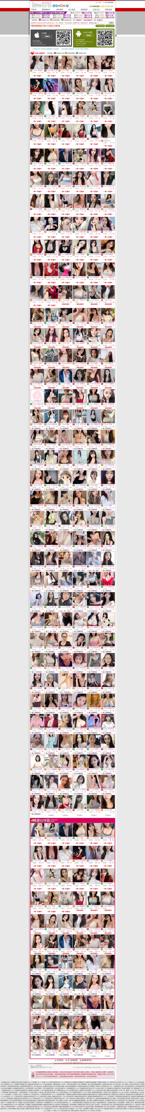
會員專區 (59, 9)
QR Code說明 (110, 26)
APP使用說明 (100, 26)
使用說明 (84, 9)
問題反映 (108, 9)
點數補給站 (46, 9)
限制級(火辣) (45, 20)
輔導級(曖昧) (56, 20)
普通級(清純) (68, 20)
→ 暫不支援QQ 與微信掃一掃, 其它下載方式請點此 (74, 49)
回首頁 (33, 9)
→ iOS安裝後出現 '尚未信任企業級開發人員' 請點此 (45, 49)
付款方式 (96, 9)
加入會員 (71, 9)
